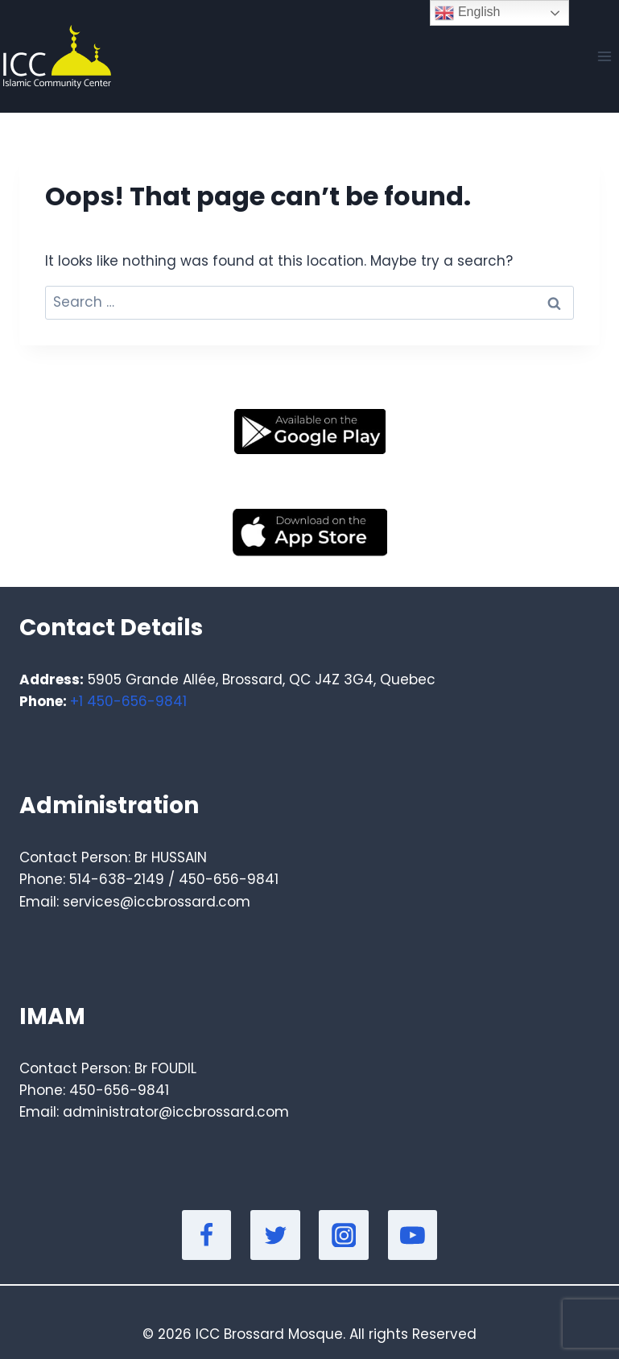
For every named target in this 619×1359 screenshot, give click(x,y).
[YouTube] (413, 1235)
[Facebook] (207, 1235)
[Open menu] (604, 55)
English (467, 13)
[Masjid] (55, 57)
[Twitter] (275, 1235)
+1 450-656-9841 (128, 701)
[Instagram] (344, 1235)
